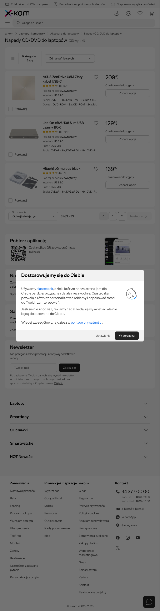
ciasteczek (44, 337)
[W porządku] (127, 384)
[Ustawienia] (103, 384)
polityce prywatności (86, 371)
